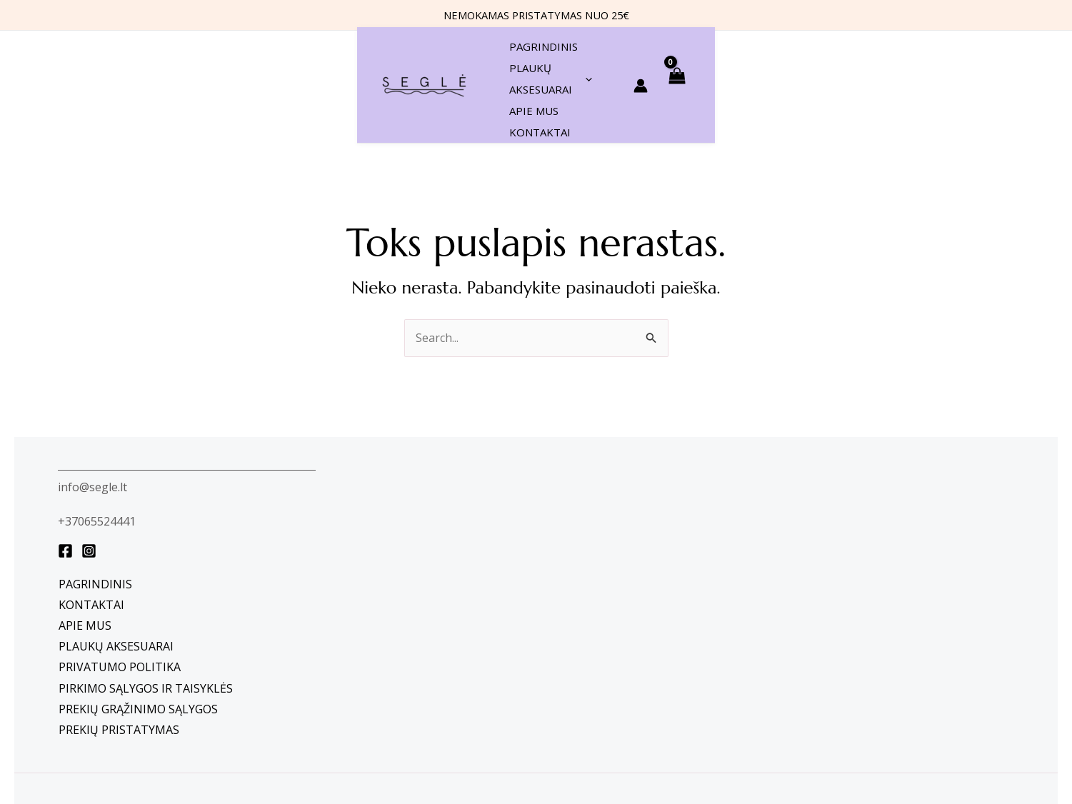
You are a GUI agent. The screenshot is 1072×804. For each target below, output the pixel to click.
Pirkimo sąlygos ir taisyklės (146, 619)
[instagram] (88, 481)
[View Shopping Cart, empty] (1032, 50)
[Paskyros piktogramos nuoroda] (996, 51)
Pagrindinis (95, 515)
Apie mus (85, 556)
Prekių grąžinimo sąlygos (138, 640)
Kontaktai (91, 535)
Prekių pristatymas (119, 660)
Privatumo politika (120, 597)
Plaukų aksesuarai (116, 577)
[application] (558, 50)
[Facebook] (65, 481)
